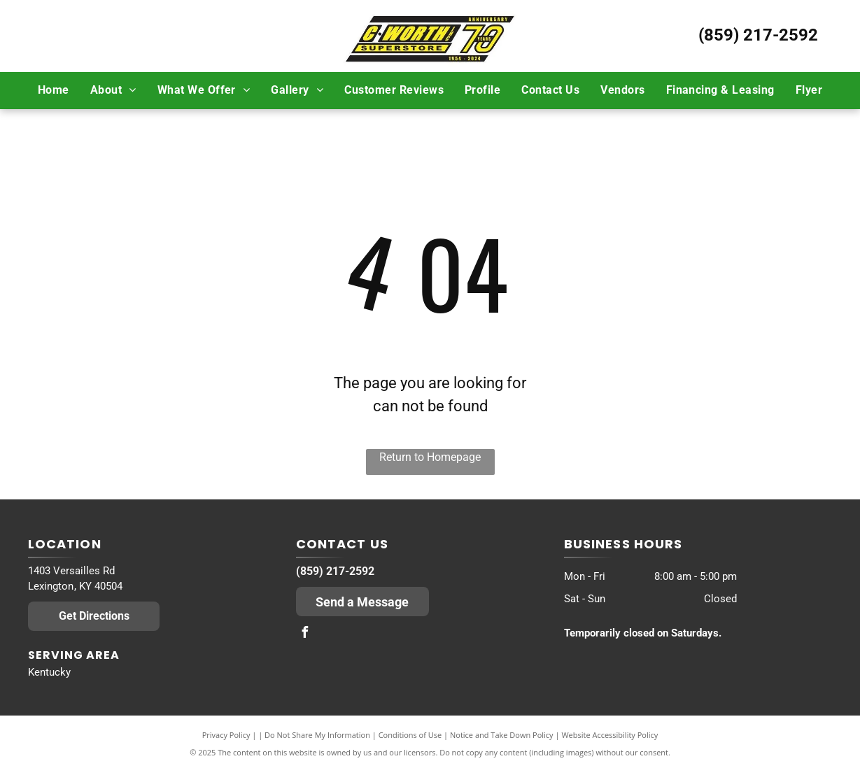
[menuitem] (53, 90)
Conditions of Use (410, 735)
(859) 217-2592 (758, 35)
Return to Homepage (430, 457)
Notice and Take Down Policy (502, 735)
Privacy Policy (226, 735)
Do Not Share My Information (317, 735)
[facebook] (305, 634)
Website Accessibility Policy (609, 735)
